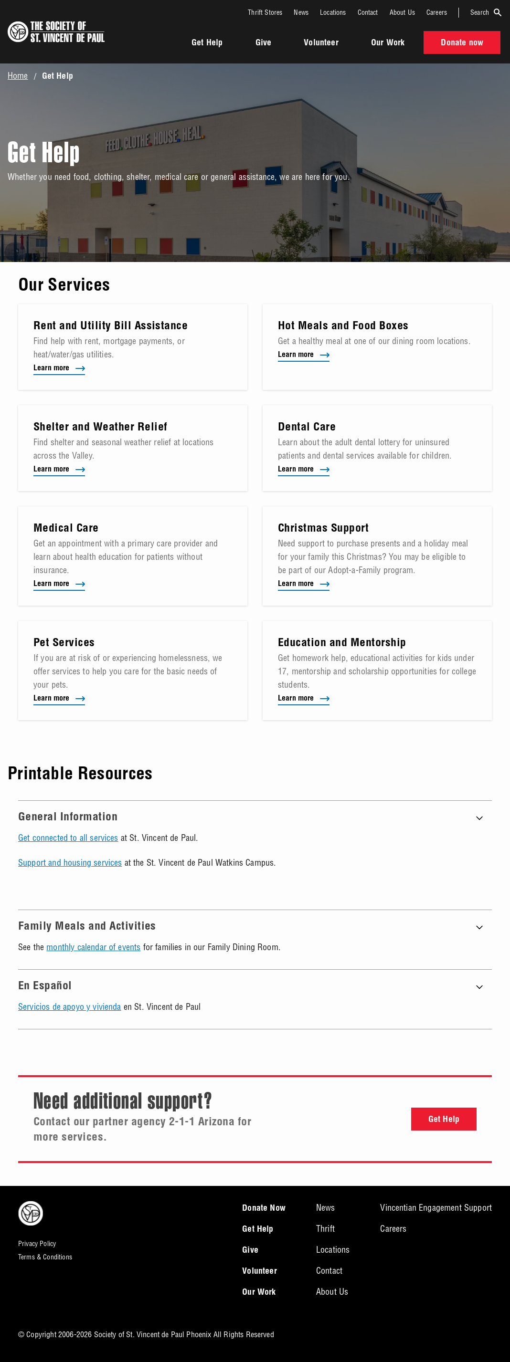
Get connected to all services (68, 837)
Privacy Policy (37, 1243)
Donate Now (264, 1209)
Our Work (387, 43)
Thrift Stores (265, 12)
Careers (436, 12)
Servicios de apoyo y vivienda (69, 1006)
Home (18, 76)
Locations (333, 12)
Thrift (325, 1228)
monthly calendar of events (93, 947)
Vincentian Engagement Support (436, 1207)
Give (263, 43)
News (301, 12)
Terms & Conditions (45, 1257)
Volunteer (321, 43)
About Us (402, 12)
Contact (368, 12)
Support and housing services (70, 862)
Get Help (207, 43)
